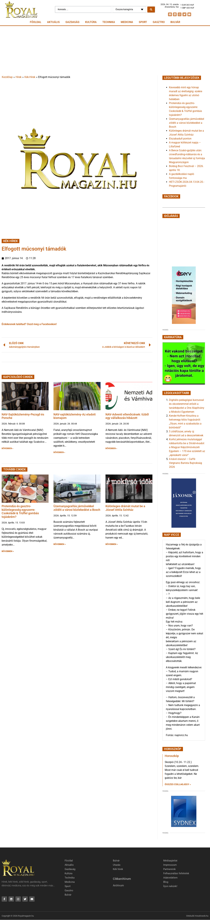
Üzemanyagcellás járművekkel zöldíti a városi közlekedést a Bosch (76, 507)
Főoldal (35, 22)
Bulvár (175, 22)
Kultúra (91, 22)
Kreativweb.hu (201, 916)
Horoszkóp (172, 756)
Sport (143, 22)
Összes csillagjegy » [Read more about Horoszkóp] (178, 784)
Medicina (127, 22)
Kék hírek (118, 869)
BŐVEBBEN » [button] (7, 448)
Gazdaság (72, 22)
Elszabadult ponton (180, 138)
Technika (108, 22)
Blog (165, 881)
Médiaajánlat (170, 860)
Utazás (116, 864)
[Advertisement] (105, 51)
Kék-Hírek (29, 77)
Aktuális (53, 22)
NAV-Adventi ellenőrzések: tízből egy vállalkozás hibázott (127, 416)
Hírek (18, 77)
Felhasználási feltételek (176, 873)
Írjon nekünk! (170, 886)
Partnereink (169, 869)
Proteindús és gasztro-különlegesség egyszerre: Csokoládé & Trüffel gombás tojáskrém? (20, 511)
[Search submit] (151, 9)
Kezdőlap (7, 77)
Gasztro (159, 22)
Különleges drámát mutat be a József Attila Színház (125, 507)
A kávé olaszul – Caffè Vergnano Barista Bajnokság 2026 (185, 462)
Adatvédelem (170, 877)
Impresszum (170, 864)
